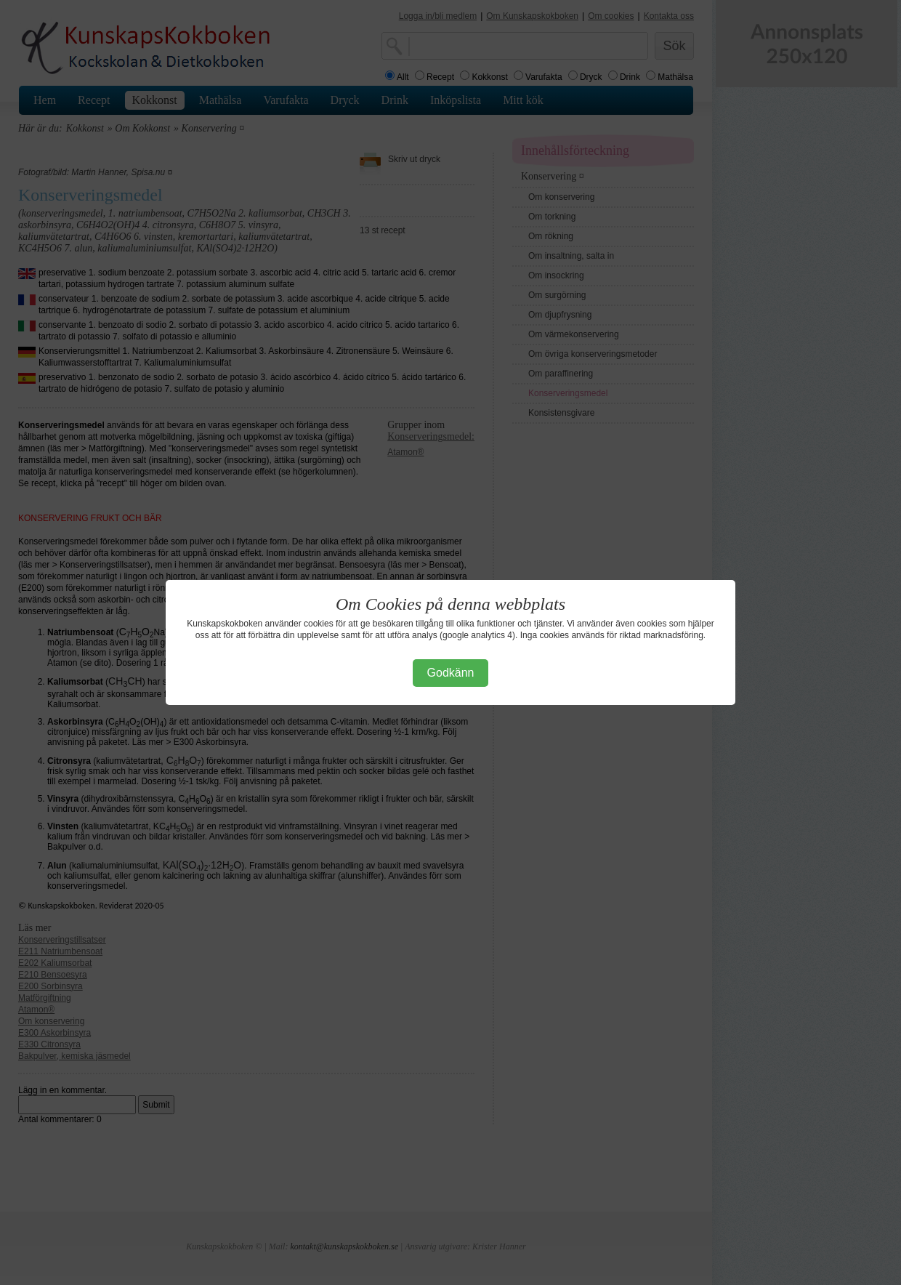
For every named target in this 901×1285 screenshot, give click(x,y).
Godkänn (450, 672)
